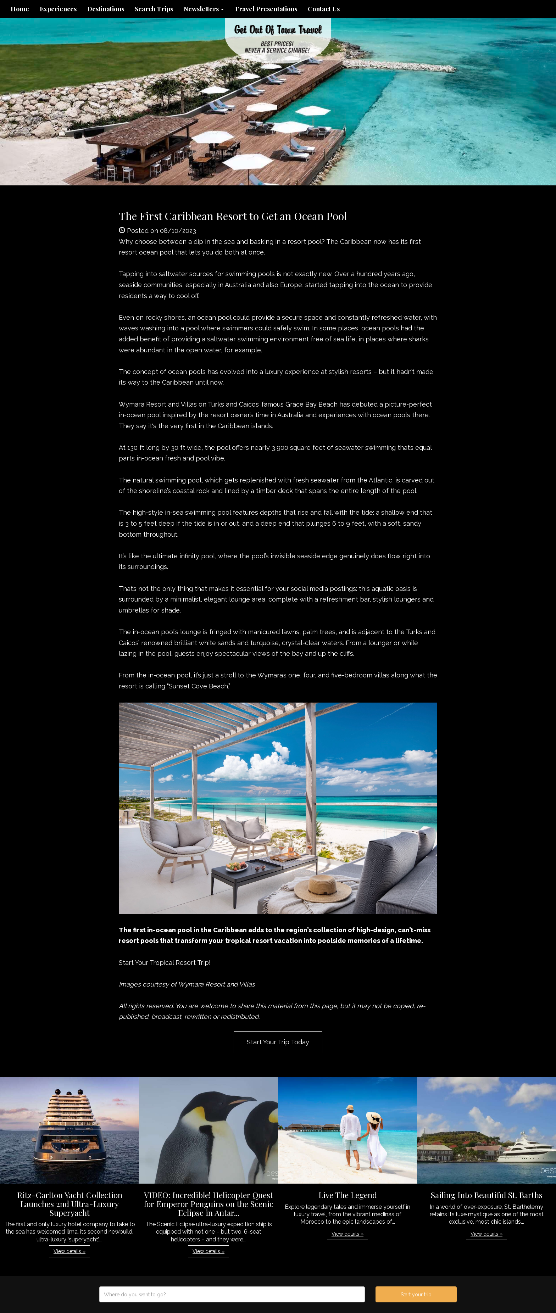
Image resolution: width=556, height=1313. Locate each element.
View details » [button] (69, 1251)
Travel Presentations (265, 9)
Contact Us (324, 9)
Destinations (105, 9)
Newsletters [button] (204, 9)
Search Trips (154, 9)
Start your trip (416, 1294)
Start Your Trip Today (278, 1042)
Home (20, 9)
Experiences (58, 9)
